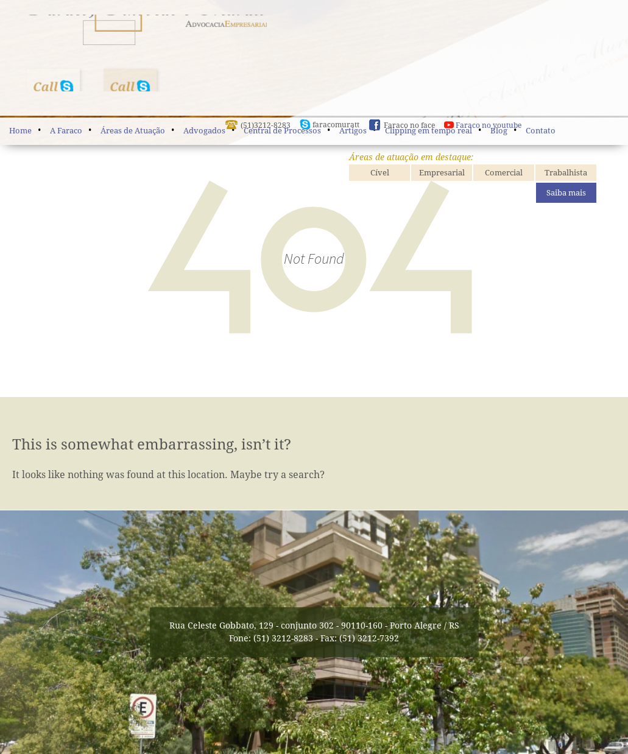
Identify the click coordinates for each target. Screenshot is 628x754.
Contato (541, 130)
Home (20, 130)
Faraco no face (409, 134)
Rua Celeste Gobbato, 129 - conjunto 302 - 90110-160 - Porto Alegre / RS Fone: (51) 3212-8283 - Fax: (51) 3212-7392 (314, 632)
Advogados (204, 130)
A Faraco (66, 130)
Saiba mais (566, 201)
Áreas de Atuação (133, 130)
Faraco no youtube (488, 134)
